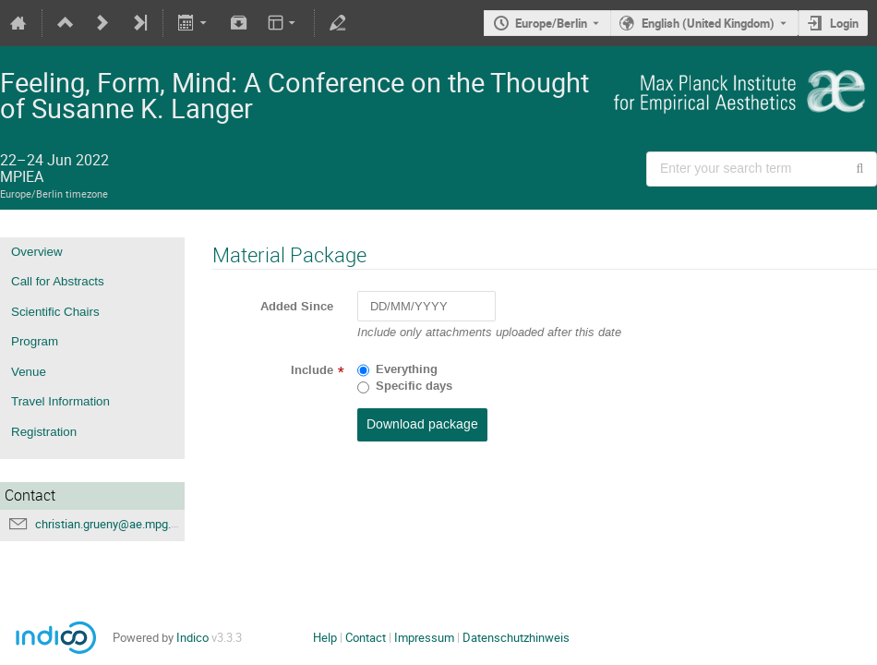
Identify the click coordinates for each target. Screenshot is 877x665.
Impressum (424, 637)
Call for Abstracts (57, 281)
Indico (192, 637)
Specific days (414, 386)
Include (312, 370)
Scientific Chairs (55, 312)
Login (844, 23)
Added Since (296, 306)
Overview (37, 252)
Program (34, 341)
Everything (407, 369)
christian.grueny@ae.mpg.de (109, 523)
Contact (365, 637)
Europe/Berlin (551, 23)
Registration (44, 432)
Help (325, 637)
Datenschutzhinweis (516, 637)
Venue (28, 372)
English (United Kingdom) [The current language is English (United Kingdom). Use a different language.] (708, 23)
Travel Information (60, 401)
